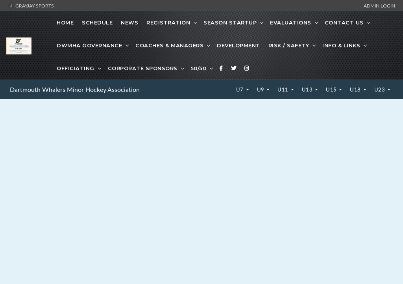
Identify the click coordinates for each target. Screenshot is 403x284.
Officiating (75, 68)
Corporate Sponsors (142, 68)
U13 (308, 89)
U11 (283, 89)
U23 (380, 89)
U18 (356, 89)
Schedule (97, 22)
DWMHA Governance (89, 45)
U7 (240, 89)
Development (238, 45)
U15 (332, 89)
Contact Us (344, 22)
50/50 (199, 68)
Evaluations (290, 22)
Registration (168, 22)
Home (65, 22)
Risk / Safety (288, 45)
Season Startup (230, 22)
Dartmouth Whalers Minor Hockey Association (75, 89)
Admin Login (379, 5)
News (129, 22)
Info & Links (341, 45)
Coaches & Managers (169, 45)
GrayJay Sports (31, 5)
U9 (261, 89)
